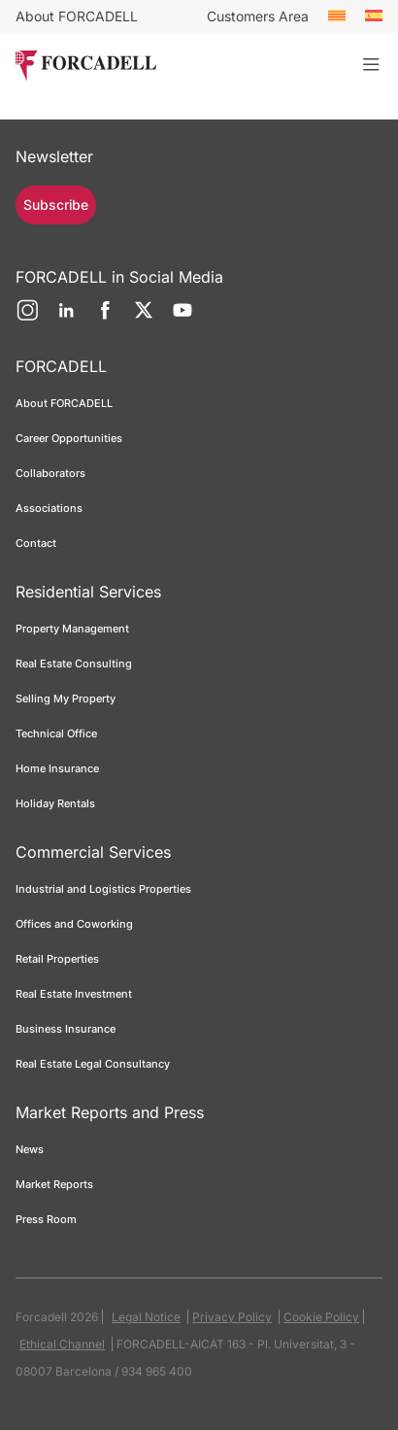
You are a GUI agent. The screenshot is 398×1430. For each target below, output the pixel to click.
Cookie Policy (321, 1317)
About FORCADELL (77, 16)
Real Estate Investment (74, 994)
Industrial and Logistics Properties (103, 889)
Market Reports (54, 1184)
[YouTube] (182, 317)
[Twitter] (143, 317)
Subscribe (55, 204)
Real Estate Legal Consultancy (93, 1064)
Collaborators (50, 473)
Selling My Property (66, 698)
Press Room (46, 1219)
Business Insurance (66, 1029)
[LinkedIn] (66, 317)
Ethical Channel (62, 1344)
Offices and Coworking (74, 924)
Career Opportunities (69, 438)
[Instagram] (27, 317)
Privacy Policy (232, 1317)
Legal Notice (146, 1317)
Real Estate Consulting (75, 663)
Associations (49, 508)
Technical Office (56, 733)
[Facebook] (104, 317)
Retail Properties (57, 959)
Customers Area (258, 16)
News (30, 1149)
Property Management (72, 628)
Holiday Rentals (55, 803)
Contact (36, 543)
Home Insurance (57, 768)
